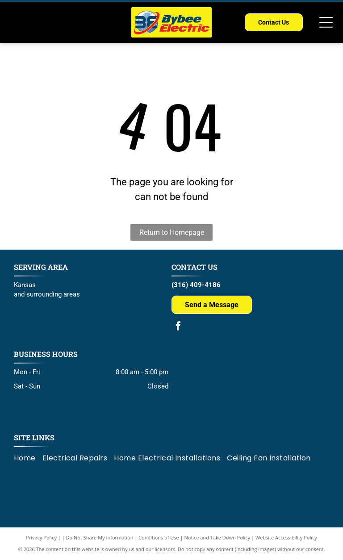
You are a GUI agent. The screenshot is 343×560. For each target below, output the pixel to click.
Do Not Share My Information (100, 537)
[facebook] (178, 327)
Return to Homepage (171, 232)
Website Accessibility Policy (286, 537)
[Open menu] (326, 22)
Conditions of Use (158, 537)
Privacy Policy (41, 537)
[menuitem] (28, 458)
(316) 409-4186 (196, 285)
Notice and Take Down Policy (217, 537)
